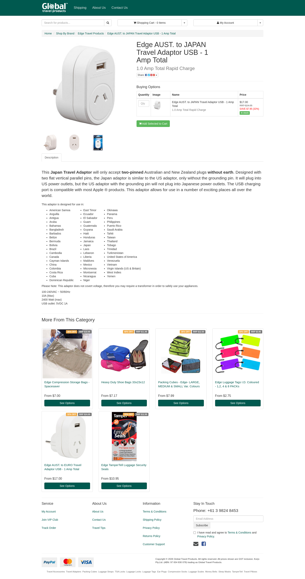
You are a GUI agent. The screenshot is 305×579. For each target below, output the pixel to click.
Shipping (80, 8)
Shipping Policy (152, 519)
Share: (147, 75)
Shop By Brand (65, 33)
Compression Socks (177, 571)
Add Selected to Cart (153, 123)
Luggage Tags (149, 571)
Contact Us (119, 8)
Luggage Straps (106, 571)
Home (48, 33)
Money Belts (211, 571)
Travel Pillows (250, 571)
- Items (150, 22)
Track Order (49, 527)
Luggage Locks (133, 571)
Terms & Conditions (154, 511)
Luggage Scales (196, 571)
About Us (99, 8)
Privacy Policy (151, 527)
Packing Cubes (89, 571)
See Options (67, 403)
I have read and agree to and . (225, 534)
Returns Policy (151, 536)
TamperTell (237, 571)
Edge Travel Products (91, 33)
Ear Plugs (162, 571)
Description (51, 157)
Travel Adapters (73, 571)
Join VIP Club (50, 519)
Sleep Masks (224, 571)
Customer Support (154, 544)
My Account (49, 511)
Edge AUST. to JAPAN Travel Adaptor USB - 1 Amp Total (141, 33)
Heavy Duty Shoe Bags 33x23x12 (123, 382)
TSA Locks (120, 571)
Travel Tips (98, 527)
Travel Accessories (56, 571)
